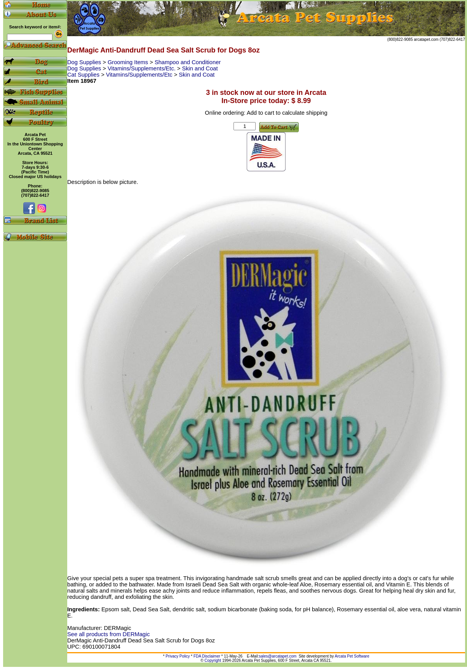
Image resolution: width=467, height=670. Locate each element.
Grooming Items (129, 62)
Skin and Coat (200, 68)
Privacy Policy (178, 656)
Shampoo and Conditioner (188, 62)
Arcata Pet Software (352, 656)
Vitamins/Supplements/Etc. (142, 68)
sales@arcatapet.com (277, 656)
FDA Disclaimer (206, 656)
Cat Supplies (84, 75)
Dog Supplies (85, 62)
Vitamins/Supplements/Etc (140, 75)
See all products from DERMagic (108, 634)
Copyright (212, 660)
